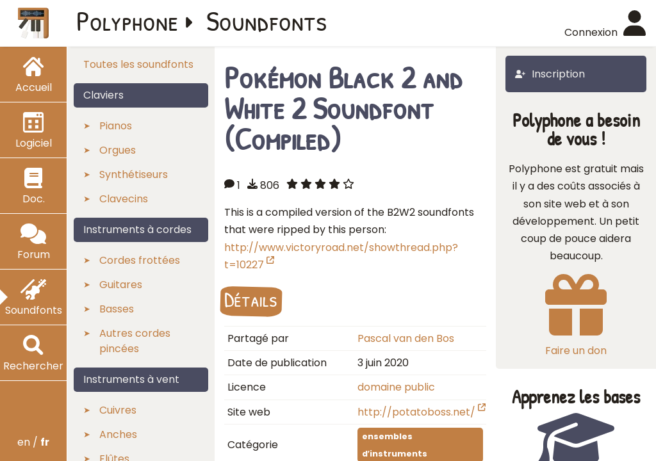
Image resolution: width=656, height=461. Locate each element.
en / (33, 442)
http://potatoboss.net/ (421, 412)
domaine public (396, 387)
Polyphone (127, 20)
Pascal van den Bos (405, 338)
